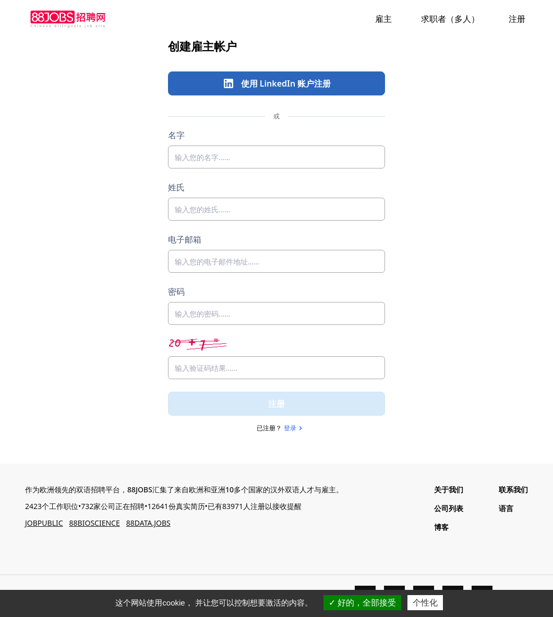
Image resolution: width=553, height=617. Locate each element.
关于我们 (448, 489)
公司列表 (448, 508)
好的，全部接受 (362, 602)
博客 (441, 527)
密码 (176, 291)
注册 (276, 403)
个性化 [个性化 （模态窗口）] (425, 602)
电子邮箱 (184, 239)
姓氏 (176, 187)
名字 (176, 135)
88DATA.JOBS (148, 523)
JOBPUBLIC (44, 523)
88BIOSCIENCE (94, 523)
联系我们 (513, 489)
